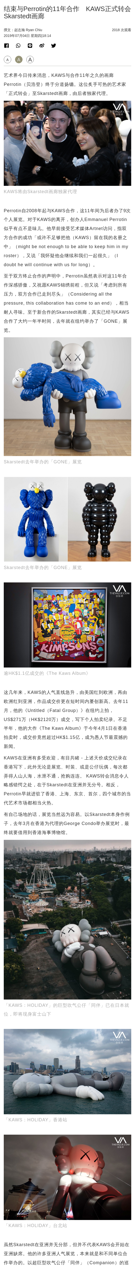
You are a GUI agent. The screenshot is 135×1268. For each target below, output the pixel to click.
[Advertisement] (67, 753)
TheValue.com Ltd (67, 1264)
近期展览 (12, 851)
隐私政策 (68, 1254)
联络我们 (68, 1244)
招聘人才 (68, 1249)
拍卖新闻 (12, 913)
